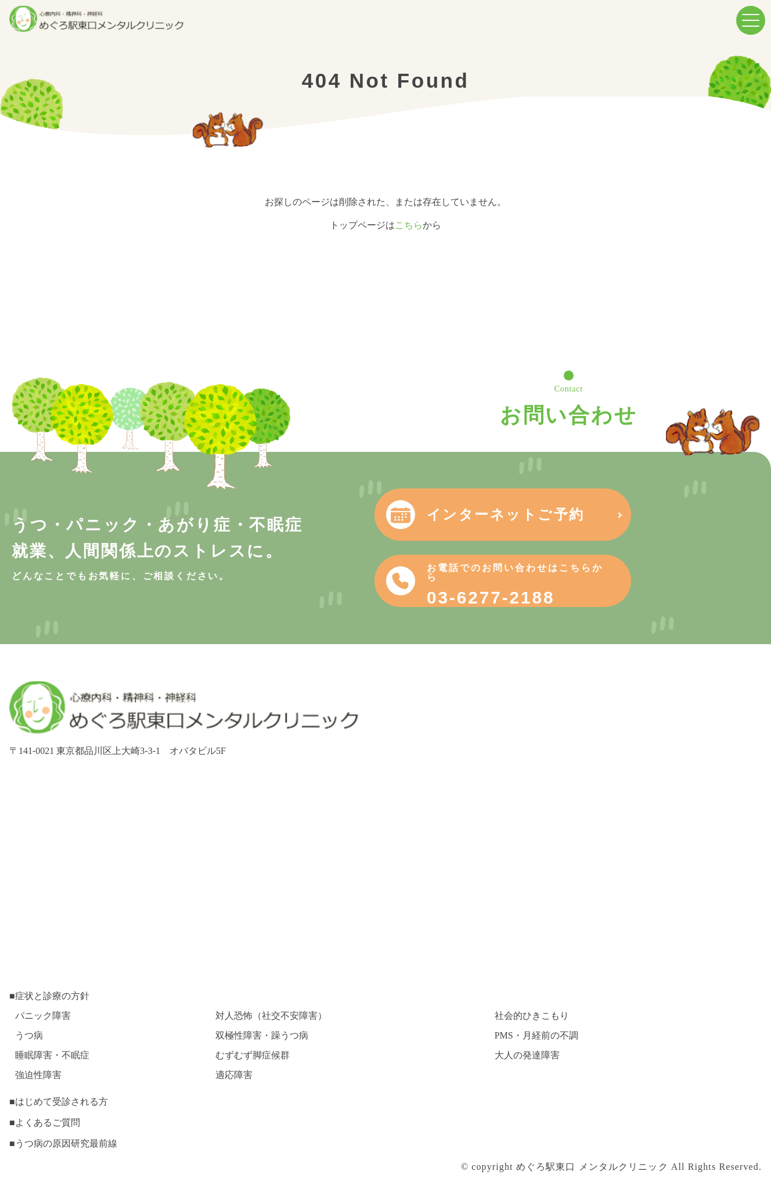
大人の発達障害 (527, 1055)
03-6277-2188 (649, 585)
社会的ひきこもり (532, 1016)
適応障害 (234, 1075)
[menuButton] (750, 20)
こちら (409, 225)
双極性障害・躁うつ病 (261, 1035)
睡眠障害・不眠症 (52, 1055)
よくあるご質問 (47, 1122)
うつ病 (29, 1035)
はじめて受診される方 (61, 1102)
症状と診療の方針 (52, 996)
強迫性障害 (38, 1075)
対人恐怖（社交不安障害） (271, 1016)
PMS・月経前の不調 (536, 1035)
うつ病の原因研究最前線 (66, 1143)
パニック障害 (43, 1016)
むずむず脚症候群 (252, 1055)
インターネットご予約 (638, 514)
